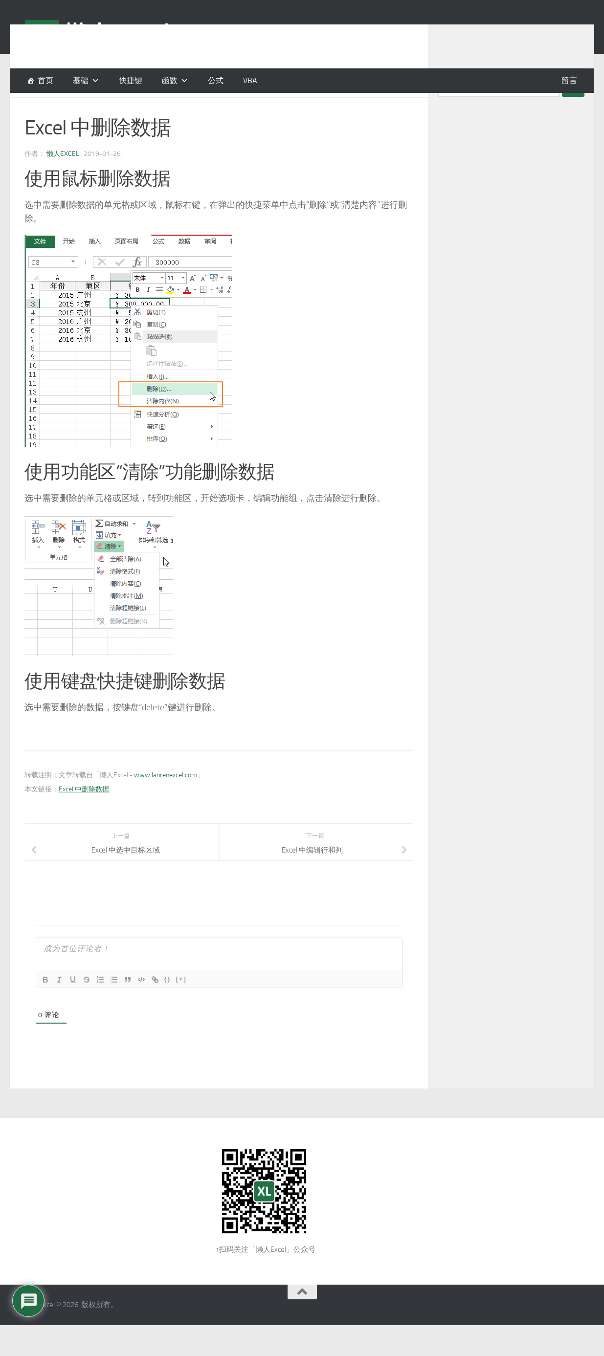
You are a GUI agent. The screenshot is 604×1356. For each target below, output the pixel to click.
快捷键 (130, 80)
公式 (216, 80)
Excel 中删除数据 (84, 813)
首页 (45, 80)
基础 (32, 107)
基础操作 (63, 107)
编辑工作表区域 (113, 107)
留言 (569, 80)
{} (167, 1003)
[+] (181, 1003)
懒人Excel (62, 178)
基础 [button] (81, 80)
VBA (250, 80)
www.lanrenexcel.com (165, 799)
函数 (170, 80)
